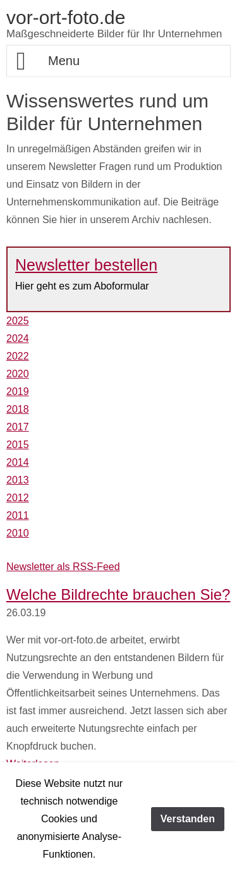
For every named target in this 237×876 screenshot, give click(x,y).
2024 (17, 338)
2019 (17, 391)
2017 (17, 427)
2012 (17, 497)
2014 (17, 462)
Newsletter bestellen (86, 265)
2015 (17, 444)
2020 (17, 373)
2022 (17, 356)
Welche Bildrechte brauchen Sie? (118, 594)
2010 (17, 533)
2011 (17, 515)
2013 (17, 480)
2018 (17, 409)
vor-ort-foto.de (65, 17)
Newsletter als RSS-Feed (63, 566)
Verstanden (188, 818)
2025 (17, 320)
